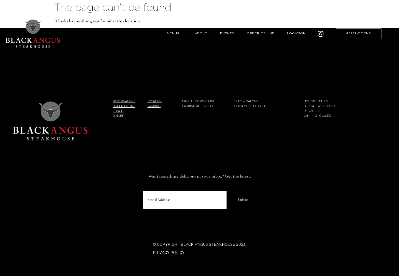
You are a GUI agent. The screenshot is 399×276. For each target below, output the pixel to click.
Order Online (261, 33)
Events (227, 33)
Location (296, 33)
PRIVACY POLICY (168, 252)
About (201, 33)
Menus (174, 33)
